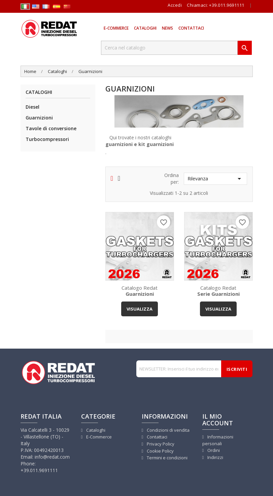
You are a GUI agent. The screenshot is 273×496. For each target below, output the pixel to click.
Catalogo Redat (139, 290)
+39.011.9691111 (226, 5)
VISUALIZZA (139, 309)
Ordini (213, 450)
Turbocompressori (47, 139)
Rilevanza (215, 179)
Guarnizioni (39, 117)
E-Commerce (116, 28)
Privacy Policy (160, 444)
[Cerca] (169, 48)
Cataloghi (145, 28)
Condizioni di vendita (168, 430)
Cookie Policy (160, 451)
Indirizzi (214, 457)
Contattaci (191, 28)
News (167, 28)
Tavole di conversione (51, 128)
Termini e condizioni (166, 458)
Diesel (32, 107)
